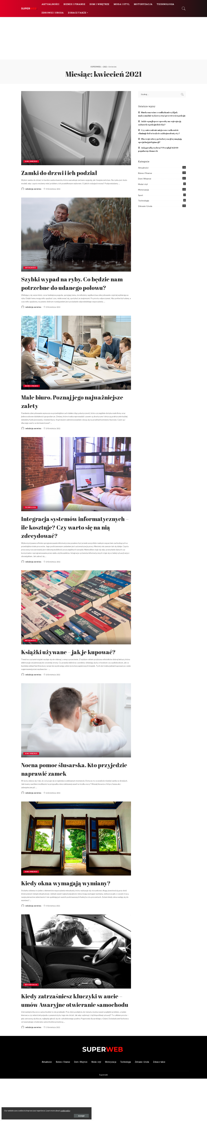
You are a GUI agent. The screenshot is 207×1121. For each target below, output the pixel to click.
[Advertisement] (103, 38)
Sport (140, 195)
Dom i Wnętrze (31, 161)
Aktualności (31, 268)
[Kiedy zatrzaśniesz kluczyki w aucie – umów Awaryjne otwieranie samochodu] (76, 985)
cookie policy (34, 1110)
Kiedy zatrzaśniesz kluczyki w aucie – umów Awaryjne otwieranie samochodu (71, 1037)
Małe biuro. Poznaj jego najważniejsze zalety (59, 409)
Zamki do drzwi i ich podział (68, 172)
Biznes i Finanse (32, 394)
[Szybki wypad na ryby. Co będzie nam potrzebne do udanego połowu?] (76, 235)
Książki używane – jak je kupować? (62, 672)
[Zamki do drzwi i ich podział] (76, 128)
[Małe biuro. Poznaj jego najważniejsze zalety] (76, 361)
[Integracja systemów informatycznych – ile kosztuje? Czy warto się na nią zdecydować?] (76, 483)
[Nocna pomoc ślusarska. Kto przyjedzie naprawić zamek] (76, 746)
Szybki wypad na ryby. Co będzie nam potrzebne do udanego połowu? (75, 287)
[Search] (183, 8)
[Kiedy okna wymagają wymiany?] (76, 864)
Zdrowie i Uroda (145, 206)
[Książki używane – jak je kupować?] (76, 624)
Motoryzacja (31, 1018)
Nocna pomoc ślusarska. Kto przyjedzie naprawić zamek (68, 794)
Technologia (31, 516)
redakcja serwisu (33, 189)
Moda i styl (143, 184)
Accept (34, 1115)
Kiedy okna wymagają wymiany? (58, 912)
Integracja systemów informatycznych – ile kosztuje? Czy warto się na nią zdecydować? (74, 539)
